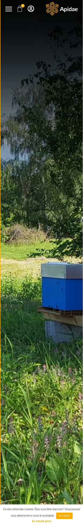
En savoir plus (41, 521)
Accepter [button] (64, 515)
